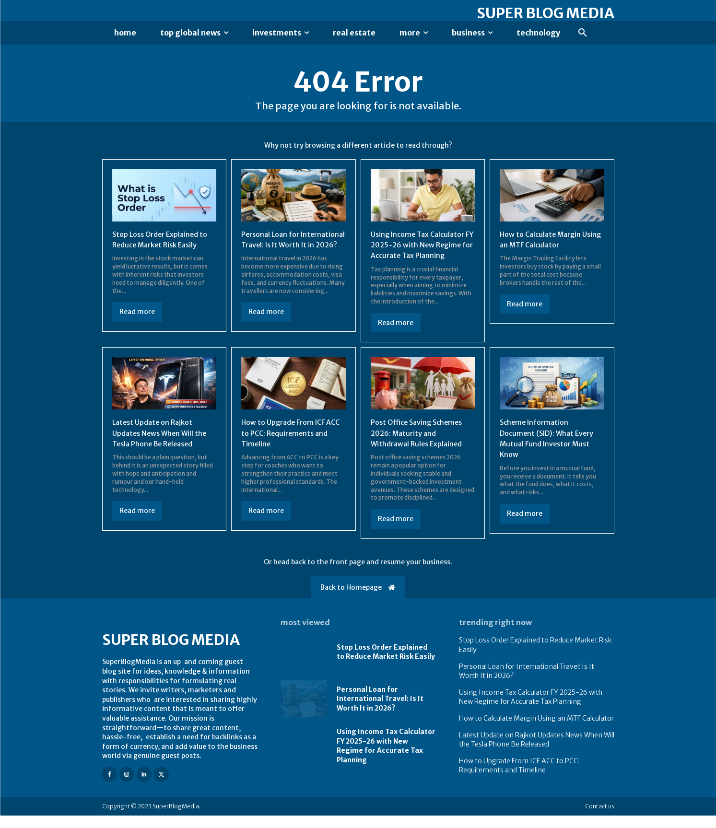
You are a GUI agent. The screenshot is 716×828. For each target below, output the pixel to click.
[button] (582, 33)
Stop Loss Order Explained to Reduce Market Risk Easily (386, 664)
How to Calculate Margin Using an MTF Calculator (536, 730)
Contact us (599, 818)
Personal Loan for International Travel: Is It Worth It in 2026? (286, 246)
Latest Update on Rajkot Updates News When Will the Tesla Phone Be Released (163, 445)
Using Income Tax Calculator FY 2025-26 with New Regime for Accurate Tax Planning (530, 709)
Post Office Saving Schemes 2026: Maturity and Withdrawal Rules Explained (421, 445)
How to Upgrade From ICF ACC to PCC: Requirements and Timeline (288, 445)
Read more (137, 313)
